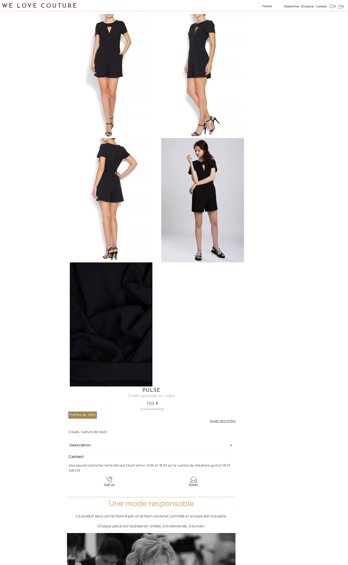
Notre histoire (19, 25)
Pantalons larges (32, 112)
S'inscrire (307, 6)
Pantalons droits (32, 100)
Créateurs (16, 224)
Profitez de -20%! (266, 41)
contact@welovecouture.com (300, 468)
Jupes (16, 62)
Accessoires (17, 211)
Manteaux (20, 75)
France (267, 6)
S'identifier (292, 6)
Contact (321, 6)
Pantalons (21, 87)
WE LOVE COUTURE (40, 6)
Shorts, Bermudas (33, 137)
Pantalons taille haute (38, 124)
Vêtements (16, 50)
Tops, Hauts (22, 162)
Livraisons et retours (300, 513)
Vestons (18, 174)
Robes (17, 149)
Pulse (296, 16)
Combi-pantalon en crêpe (124, 10)
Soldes (12, 248)
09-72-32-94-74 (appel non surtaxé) (206, 468)
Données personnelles (302, 518)
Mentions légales (298, 508)
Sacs (10, 199)
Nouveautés (17, 38)
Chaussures (17, 187)
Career (290, 533)
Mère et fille (17, 236)
